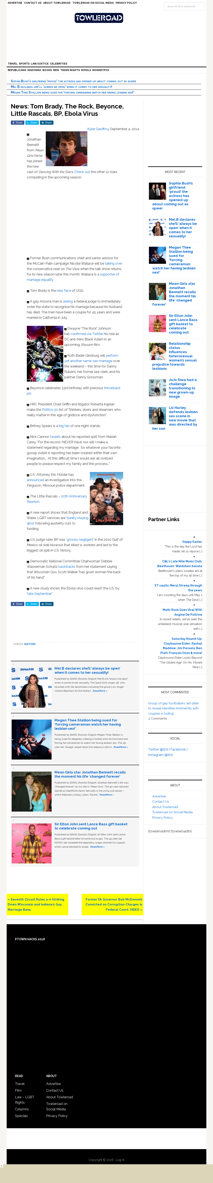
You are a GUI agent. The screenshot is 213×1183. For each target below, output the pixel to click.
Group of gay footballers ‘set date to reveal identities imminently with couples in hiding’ (173, 708)
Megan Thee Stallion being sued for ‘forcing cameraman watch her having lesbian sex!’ (72, 92)
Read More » (100, 691)
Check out (82, 172)
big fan (64, 426)
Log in (120, 1160)
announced (36, 480)
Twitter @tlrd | (159, 749)
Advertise (159, 796)
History (30, 644)
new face (64, 291)
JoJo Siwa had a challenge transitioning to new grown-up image (183, 388)
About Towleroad (165, 807)
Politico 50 (50, 410)
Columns (22, 1109)
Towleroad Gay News (107, 18)
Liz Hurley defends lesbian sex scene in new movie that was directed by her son (175, 418)
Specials (21, 1116)
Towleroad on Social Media (172, 812)
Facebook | (178, 749)
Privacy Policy (162, 817)
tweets (56, 437)
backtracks (67, 567)
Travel (20, 1084)
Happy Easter (192, 541)
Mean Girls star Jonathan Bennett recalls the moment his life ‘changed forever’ (90, 774)
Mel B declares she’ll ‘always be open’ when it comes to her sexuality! (61, 87)
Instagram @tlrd (160, 755)
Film (18, 1090)
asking (68, 301)
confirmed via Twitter (87, 334)
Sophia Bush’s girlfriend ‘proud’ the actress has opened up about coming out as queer (73, 81)
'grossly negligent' (80, 540)
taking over (113, 263)
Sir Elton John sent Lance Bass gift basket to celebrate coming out (91, 826)
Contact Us (160, 801)
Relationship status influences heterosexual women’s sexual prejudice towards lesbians (174, 356)
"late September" (39, 594)
